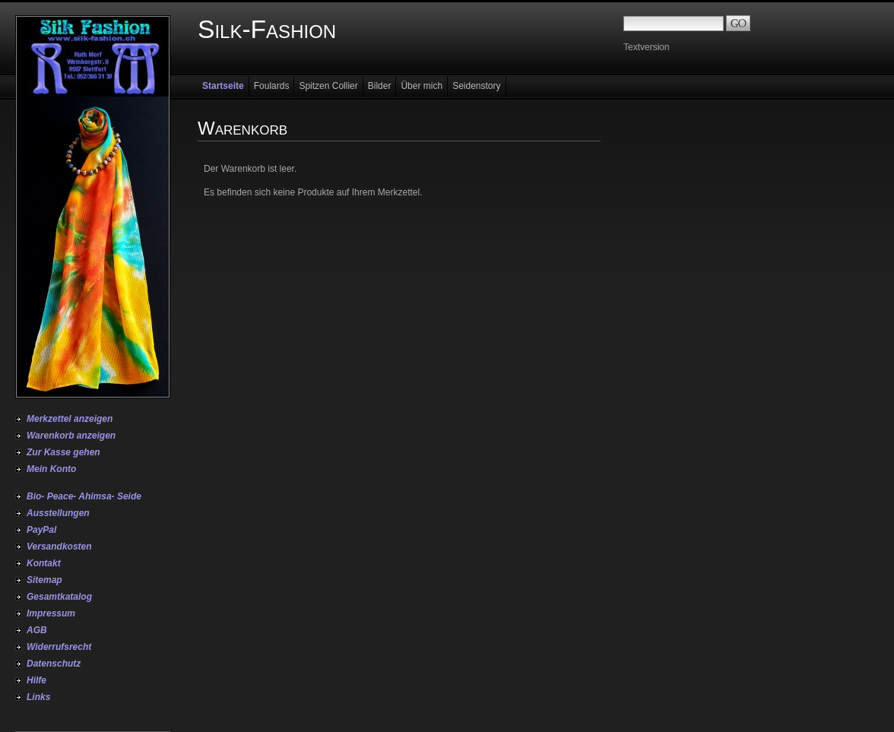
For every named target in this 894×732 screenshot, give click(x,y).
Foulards (272, 86)
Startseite (223, 86)
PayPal (41, 529)
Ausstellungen (58, 513)
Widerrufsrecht (59, 647)
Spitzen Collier (328, 86)
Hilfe (36, 680)
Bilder (380, 86)
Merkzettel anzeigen (70, 419)
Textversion (646, 47)
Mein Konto (51, 469)
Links (38, 697)
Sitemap (44, 580)
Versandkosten (59, 546)
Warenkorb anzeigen (71, 435)
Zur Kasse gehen (63, 452)
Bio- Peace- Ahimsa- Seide (84, 496)
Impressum (51, 613)
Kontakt (44, 563)
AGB (37, 630)
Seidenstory (476, 86)
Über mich (421, 86)
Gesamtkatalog (59, 596)
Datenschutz (54, 663)
